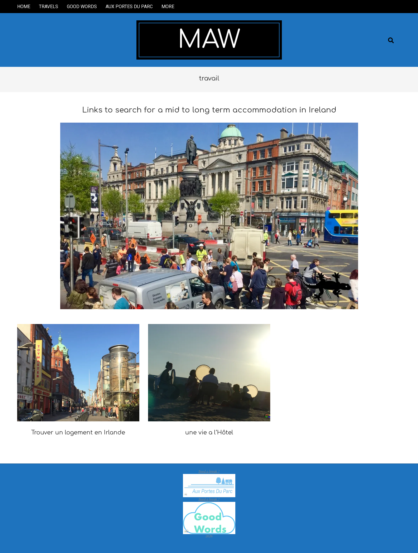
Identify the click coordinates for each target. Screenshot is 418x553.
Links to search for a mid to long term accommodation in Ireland (209, 110)
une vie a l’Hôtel (209, 432)
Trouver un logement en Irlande (78, 432)
